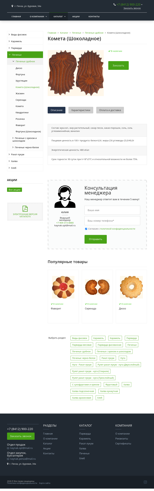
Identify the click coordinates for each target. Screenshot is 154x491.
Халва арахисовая (81, 397)
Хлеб (13, 167)
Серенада (21, 99)
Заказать (118, 65)
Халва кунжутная (109, 391)
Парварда (16, 47)
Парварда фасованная (109, 344)
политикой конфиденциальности (117, 228)
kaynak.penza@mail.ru (23, 458)
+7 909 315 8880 (65, 222)
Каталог (58, 16)
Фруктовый (111, 384)
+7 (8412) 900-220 (128, 4)
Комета (20, 106)
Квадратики (22, 112)
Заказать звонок (132, 8)
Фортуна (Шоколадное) (28, 131)
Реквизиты (121, 438)
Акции (76, 16)
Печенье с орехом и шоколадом (24, 139)
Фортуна (20, 74)
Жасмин (20, 93)
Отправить (95, 239)
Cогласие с (111, 229)
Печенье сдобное (25, 61)
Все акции (14, 189)
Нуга (122, 358)
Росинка (20, 118)
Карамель (16, 41)
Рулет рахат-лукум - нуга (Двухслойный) (118, 364)
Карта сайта (44, 483)
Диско (19, 68)
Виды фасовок (19, 34)
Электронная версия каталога (25, 215)
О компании (37, 16)
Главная (16, 16)
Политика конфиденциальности (22, 483)
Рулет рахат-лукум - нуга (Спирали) (90, 371)
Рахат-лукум (17, 154)
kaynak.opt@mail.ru (65, 225)
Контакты (94, 16)
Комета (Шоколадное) (27, 87)
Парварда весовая (81, 344)
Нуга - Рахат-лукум (81, 364)
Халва (14, 161)
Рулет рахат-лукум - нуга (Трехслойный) (93, 377)
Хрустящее (21, 80)
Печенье (17, 54)
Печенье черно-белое (27, 147)
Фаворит (20, 125)
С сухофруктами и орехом (85, 384)
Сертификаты (123, 443)
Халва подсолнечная (83, 391)
